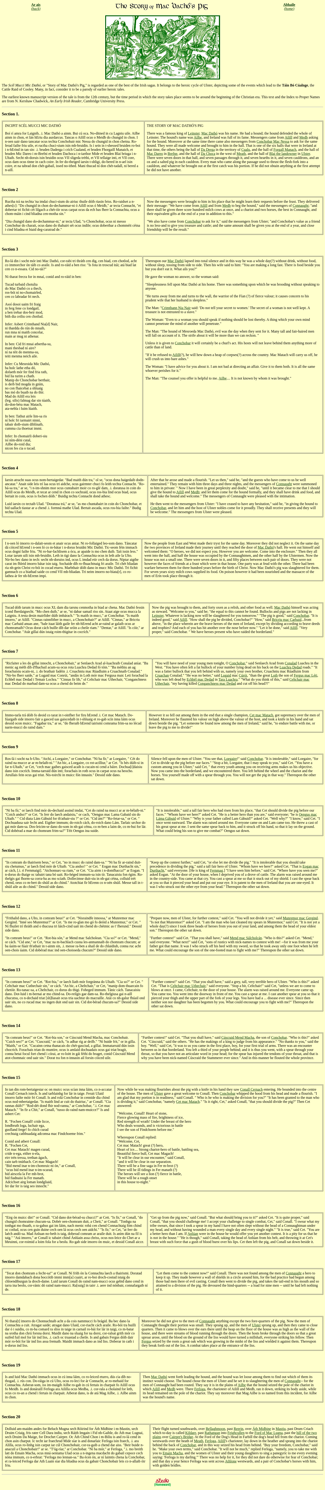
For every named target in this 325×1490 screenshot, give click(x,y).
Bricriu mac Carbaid (287, 620)
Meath (241, 154)
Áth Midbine (262, 1429)
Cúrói (243, 675)
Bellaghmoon (215, 1429)
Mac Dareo (155, 154)
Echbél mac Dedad (200, 679)
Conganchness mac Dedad (217, 683)
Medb (303, 137)
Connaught (300, 205)
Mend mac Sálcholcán (246, 938)
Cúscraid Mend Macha (237, 1037)
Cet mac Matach (261, 715)
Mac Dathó (209, 133)
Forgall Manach (284, 149)
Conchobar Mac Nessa (273, 141)
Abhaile (289, 5)
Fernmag (216, 870)
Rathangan (212, 1433)
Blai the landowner (283, 154)
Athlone (231, 1461)
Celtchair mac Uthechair (188, 986)
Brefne (173, 154)
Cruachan (162, 675)
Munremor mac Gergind (300, 918)
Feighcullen (236, 1433)
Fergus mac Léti (305, 675)
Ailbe (198, 137)
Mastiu (281, 1429)
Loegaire (230, 759)
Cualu (245, 149)
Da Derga (208, 149)
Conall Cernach (251, 1089)
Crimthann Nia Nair (176, 308)
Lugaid (226, 675)
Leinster (194, 133)
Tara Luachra (228, 679)
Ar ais (35, 5)
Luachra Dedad (291, 667)
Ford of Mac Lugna (268, 1433)
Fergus (146, 1341)
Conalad (291, 663)
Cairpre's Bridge (181, 1437)
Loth (274, 675)
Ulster (305, 154)
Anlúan (193, 1234)
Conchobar (193, 221)
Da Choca (208, 154)
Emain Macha (172, 1453)
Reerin (238, 1429)
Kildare (190, 1433)
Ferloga (199, 1389)
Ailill (288, 137)
